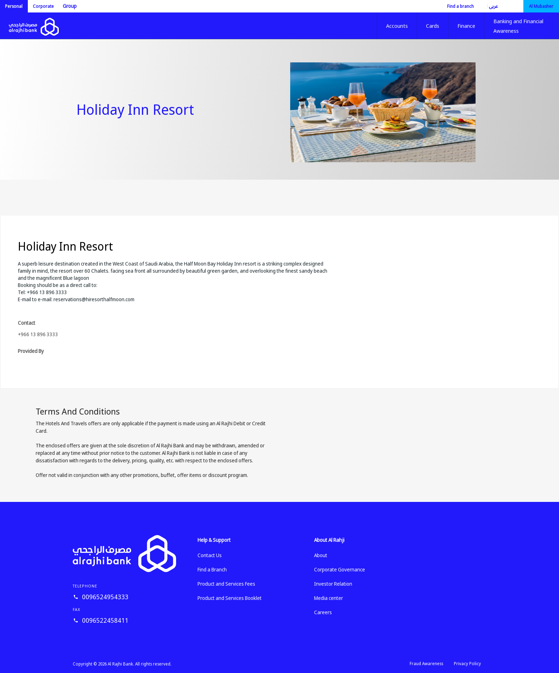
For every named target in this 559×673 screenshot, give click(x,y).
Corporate (43, 6)
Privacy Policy (467, 664)
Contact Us (210, 555)
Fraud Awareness (426, 664)
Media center (328, 598)
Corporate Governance (339, 569)
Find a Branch (212, 569)
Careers (323, 612)
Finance (466, 25)
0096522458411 (105, 620)
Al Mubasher (541, 6)
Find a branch (460, 6)
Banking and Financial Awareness (518, 25)
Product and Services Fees (226, 583)
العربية (488, 5)
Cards (432, 25)
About (320, 555)
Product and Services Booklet (230, 598)
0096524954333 (105, 596)
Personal (13, 6)
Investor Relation (333, 583)
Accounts (397, 25)
